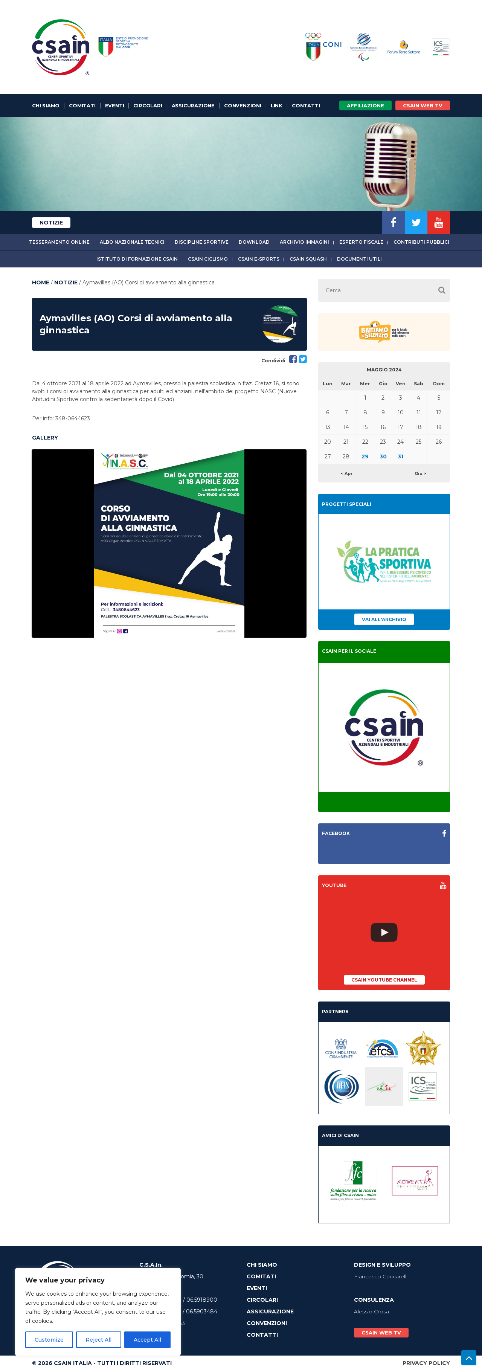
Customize (49, 1339)
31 (400, 456)
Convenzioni (242, 105)
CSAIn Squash (308, 259)
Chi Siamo (45, 105)
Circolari (147, 105)
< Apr (346, 473)
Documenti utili (359, 259)
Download (254, 242)
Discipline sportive (202, 242)
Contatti (306, 105)
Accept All (147, 1339)
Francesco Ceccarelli (380, 1276)
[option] (169, 543)
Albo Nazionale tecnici (132, 242)
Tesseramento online (59, 242)
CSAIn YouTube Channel (384, 980)
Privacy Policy (426, 1363)
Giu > (420, 473)
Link (276, 105)
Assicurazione (193, 105)
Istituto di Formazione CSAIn (137, 259)
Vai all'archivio (384, 619)
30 (383, 456)
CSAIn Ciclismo (208, 259)
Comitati (82, 105)
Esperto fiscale (361, 242)
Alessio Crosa (371, 1311)
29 (365, 456)
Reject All (98, 1339)
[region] (98, 1312)
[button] (441, 290)
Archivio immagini (304, 242)
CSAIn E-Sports (258, 259)
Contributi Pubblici (421, 242)
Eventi (114, 105)
